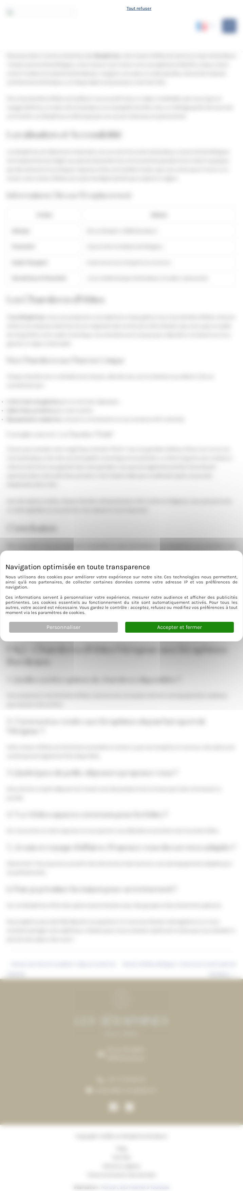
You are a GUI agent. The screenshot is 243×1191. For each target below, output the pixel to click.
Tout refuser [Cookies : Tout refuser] (139, 8)
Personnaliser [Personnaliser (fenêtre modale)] (63, 627)
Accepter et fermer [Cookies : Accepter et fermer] (179, 627)
